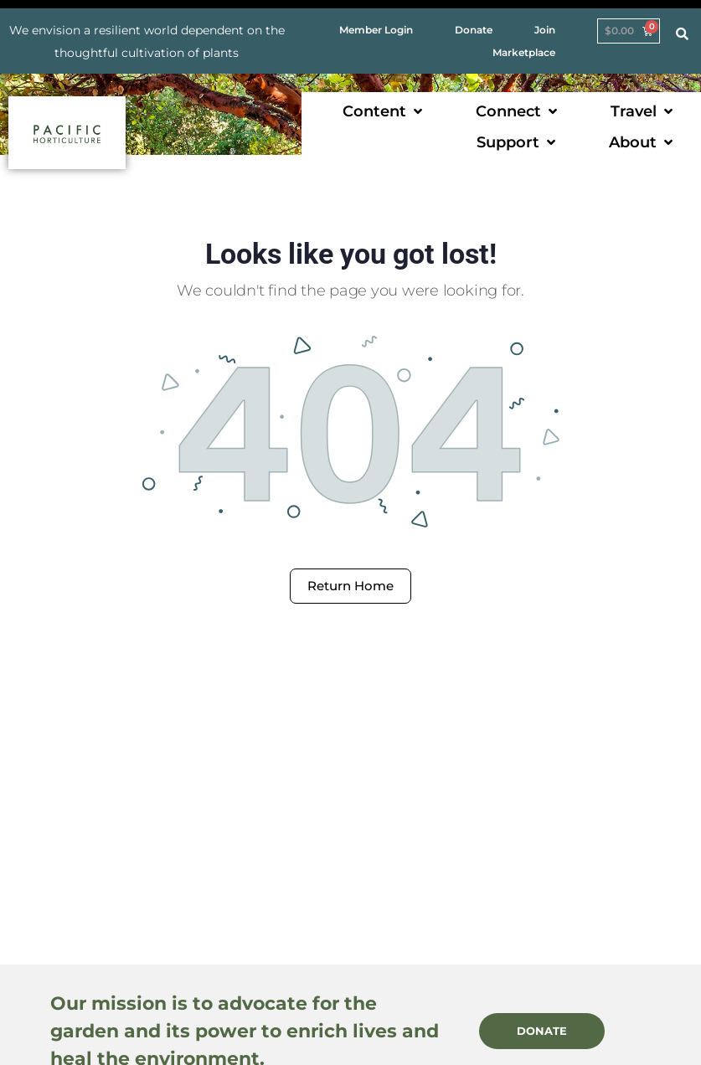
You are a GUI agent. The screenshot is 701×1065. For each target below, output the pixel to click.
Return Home (350, 586)
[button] (384, 111)
